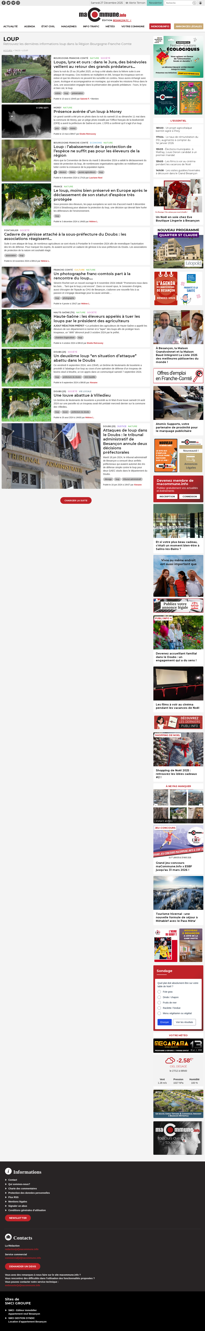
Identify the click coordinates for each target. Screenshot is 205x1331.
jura (57, 128)
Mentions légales (17, 1201)
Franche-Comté (63, 270)
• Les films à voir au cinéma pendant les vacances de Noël (175, 163)
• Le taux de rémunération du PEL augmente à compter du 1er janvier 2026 (177, 139)
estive (57, 93)
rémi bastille (89, 377)
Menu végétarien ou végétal (177, 1013)
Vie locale (85, 391)
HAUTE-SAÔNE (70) (64, 312)
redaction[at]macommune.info (21, 1249)
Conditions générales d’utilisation (27, 1210)
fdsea (72, 172)
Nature (94, 58)
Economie (96, 142)
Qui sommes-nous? (19, 1184)
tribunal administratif (132, 479)
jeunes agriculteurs (87, 172)
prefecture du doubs (72, 377)
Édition (107, 20)
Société (105, 58)
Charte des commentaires (22, 1188)
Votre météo (178, 1035)
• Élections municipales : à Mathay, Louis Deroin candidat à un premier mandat (176, 152)
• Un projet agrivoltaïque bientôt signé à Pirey (174, 129)
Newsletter (18, 1217)
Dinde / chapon (171, 997)
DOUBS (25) (60, 352)
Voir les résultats (184, 1022)
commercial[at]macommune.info (23, 1258)
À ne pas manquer (178, 786)
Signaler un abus (17, 1206)
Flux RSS (13, 1197)
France (58, 186)
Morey (57, 107)
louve (65, 412)
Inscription (167, 496)
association (11, 255)
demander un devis (22, 1266)
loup (66, 93)
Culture (79, 270)
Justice (121, 426)
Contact (12, 1180)
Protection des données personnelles (29, 1193)
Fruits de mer (170, 1002)
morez (73, 128)
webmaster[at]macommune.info (22, 1285)
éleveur (62, 172)
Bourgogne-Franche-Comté (71, 58)
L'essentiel (178, 120)
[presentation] (156, 805)
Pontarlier (11, 230)
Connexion (190, 496)
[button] (194, 3)
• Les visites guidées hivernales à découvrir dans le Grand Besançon (178, 172)
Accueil (7, 50)
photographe (68, 298)
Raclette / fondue (172, 1008)
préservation (77, 93)
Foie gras (168, 991)
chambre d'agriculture (64, 337)
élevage (108, 479)
